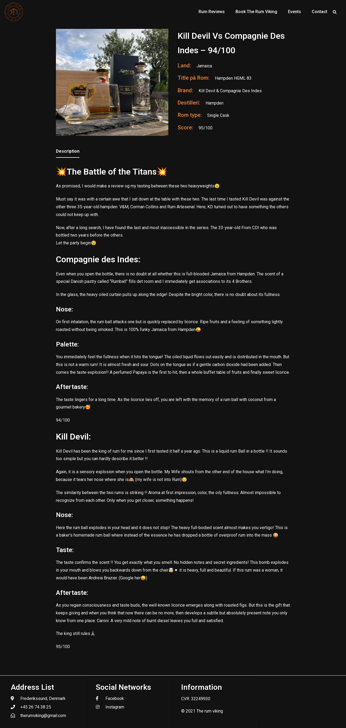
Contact (319, 11)
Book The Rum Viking (256, 11)
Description (67, 151)
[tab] (67, 152)
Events (294, 11)
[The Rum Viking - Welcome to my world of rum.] (14, 11)
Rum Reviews (212, 11)
